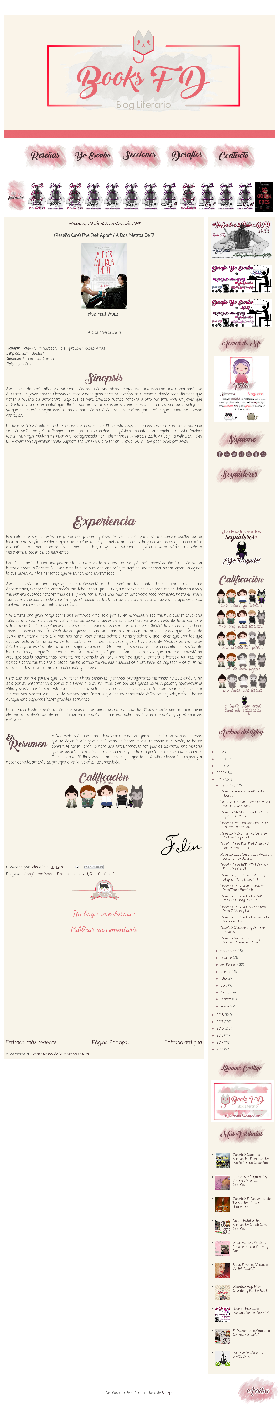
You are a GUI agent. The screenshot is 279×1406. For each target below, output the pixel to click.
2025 (221, 752)
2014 (220, 1042)
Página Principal (110, 1043)
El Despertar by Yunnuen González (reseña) (251, 1333)
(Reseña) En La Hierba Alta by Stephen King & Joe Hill (242, 877)
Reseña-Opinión (103, 874)
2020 (221, 773)
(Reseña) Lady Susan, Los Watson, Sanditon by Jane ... (246, 856)
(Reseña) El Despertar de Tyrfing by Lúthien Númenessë (252, 1202)
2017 (220, 1021)
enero (225, 1006)
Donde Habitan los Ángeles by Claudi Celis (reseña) (250, 1225)
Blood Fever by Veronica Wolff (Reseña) (250, 1267)
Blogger (167, 1393)
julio (224, 978)
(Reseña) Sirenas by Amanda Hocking (242, 793)
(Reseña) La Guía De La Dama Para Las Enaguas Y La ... (242, 898)
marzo (226, 992)
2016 (221, 1028)
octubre (226, 958)
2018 (221, 1015)
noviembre (229, 951)
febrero (226, 999)
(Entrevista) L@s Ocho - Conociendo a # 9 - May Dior (250, 1246)
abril (224, 985)
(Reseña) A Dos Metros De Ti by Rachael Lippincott (244, 835)
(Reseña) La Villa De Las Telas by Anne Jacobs (245, 919)
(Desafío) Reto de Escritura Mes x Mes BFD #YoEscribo (245, 804)
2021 (220, 766)
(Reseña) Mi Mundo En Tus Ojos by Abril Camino (244, 814)
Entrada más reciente (31, 1043)
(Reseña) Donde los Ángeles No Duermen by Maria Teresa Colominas (251, 1159)
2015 (220, 1035)
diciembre (228, 785)
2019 (221, 779)
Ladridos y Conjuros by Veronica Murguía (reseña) (250, 1181)
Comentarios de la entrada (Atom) (60, 1054)
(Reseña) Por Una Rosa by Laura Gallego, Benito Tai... (244, 825)
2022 (221, 759)
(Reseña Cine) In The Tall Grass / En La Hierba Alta (244, 867)
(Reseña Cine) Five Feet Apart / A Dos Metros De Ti (244, 846)
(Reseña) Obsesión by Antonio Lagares (242, 930)
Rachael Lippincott (72, 874)
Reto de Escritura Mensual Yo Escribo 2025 (251, 1310)
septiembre (229, 964)
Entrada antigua (183, 1043)
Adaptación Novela (40, 874)
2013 (220, 1049)
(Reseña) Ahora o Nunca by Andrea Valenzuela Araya (240, 940)
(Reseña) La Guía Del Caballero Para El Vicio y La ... (243, 909)
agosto (226, 971)
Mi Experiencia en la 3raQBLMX (248, 1354)
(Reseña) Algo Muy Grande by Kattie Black (250, 1288)
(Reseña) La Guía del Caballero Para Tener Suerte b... (242, 888)
